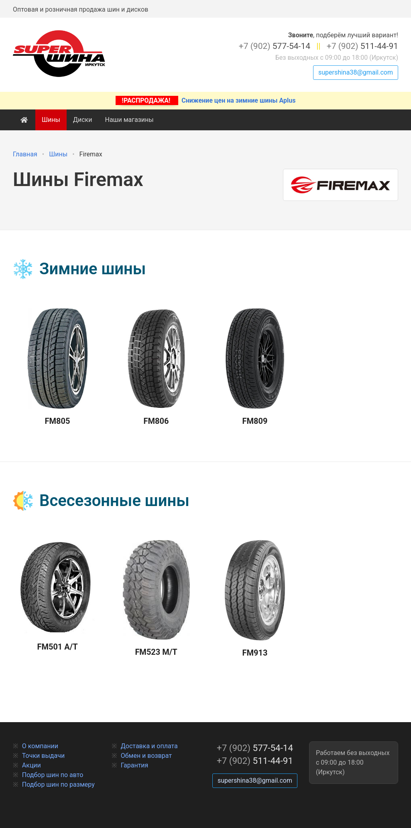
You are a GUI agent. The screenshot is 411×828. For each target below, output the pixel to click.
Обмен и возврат (146, 755)
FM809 (255, 367)
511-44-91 (362, 46)
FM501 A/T (57, 596)
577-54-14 (274, 46)
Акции (31, 765)
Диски (82, 119)
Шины (51, 119)
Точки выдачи (43, 755)
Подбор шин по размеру (58, 784)
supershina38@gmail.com (355, 72)
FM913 (255, 599)
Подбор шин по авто (52, 775)
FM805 (57, 367)
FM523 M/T (156, 598)
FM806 (156, 367)
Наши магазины (129, 119)
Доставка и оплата (149, 746)
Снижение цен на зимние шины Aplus (206, 100)
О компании (40, 746)
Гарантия (135, 765)
